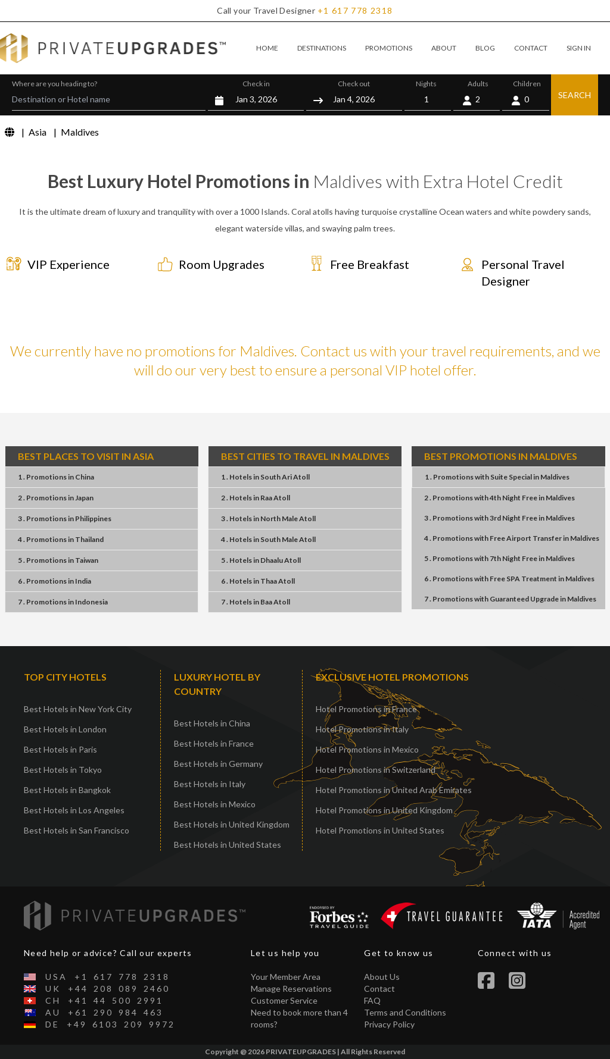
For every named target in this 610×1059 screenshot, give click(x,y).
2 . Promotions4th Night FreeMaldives (499, 497)
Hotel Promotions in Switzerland (375, 770)
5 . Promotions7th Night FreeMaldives (499, 558)
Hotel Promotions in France (366, 709)
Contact (379, 988)
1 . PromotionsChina (56, 476)
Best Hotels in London (65, 729)
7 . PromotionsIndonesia (63, 601)
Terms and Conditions (405, 1012)
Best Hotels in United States (227, 844)
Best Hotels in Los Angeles (74, 810)
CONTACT (530, 47)
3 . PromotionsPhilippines (64, 518)
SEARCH (574, 95)
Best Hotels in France (214, 743)
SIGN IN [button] (579, 47)
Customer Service (284, 1000)
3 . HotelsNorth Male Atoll (268, 518)
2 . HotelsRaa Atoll (255, 497)
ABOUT (443, 47)
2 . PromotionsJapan (56, 497)
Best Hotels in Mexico (215, 804)
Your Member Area (285, 977)
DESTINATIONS (321, 47)
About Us (382, 977)
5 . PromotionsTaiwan (58, 560)
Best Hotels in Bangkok (67, 790)
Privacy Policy (389, 1024)
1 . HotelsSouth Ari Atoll (265, 476)
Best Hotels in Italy (209, 784)
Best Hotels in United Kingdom (232, 824)
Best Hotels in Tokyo (63, 770)
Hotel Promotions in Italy (362, 729)
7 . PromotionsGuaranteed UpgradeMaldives (510, 598)
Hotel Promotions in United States (380, 830)
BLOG (485, 47)
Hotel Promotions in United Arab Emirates (394, 790)
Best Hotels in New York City (78, 709)
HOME (267, 47)
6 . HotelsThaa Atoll (258, 581)
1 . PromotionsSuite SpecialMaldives (497, 476)
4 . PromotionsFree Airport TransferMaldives (511, 538)
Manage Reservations (291, 988)
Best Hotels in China (212, 723)
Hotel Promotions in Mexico (367, 749)
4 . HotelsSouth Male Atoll (268, 539)
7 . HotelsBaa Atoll (255, 601)
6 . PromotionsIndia (54, 581)
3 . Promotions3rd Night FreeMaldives (499, 517)
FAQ (372, 1000)
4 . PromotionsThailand (61, 539)
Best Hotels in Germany (218, 764)
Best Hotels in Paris (60, 749)
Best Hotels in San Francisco (76, 830)
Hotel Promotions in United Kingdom (384, 810)
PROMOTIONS (388, 47)
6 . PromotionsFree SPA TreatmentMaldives (509, 578)
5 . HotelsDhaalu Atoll (261, 560)
